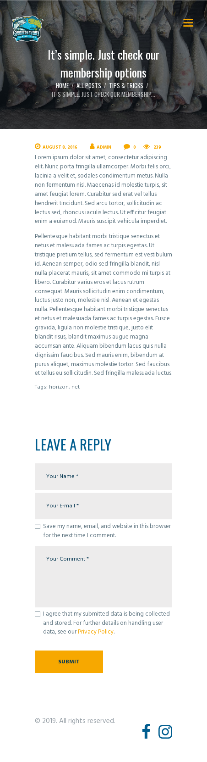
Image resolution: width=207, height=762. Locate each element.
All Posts (88, 85)
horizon (59, 387)
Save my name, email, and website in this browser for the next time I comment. (107, 531)
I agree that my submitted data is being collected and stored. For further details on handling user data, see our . (106, 623)
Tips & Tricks (126, 85)
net (75, 387)
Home (62, 85)
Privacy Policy (96, 632)
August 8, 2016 (60, 147)
